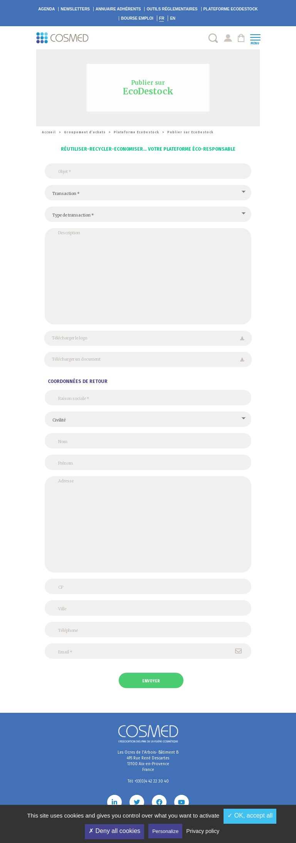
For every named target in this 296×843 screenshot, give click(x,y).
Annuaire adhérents (118, 9)
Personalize (165, 831)
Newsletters (75, 9)
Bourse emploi (137, 18)
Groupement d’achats (85, 132)
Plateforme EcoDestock (136, 132)
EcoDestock (231, 9)
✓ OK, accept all (249, 815)
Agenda (46, 9)
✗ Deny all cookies (114, 831)
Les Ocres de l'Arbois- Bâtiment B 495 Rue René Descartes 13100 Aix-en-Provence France (148, 761)
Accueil (49, 132)
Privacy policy (202, 831)
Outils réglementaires (171, 9)
